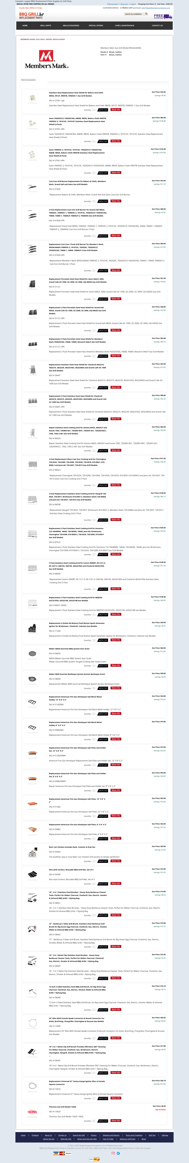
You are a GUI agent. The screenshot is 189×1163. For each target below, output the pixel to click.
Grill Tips (152, 1135)
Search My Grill (79, 1135)
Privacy (94, 1135)
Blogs (144, 1139)
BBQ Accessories (71, 25)
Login (133, 4)
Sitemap (165, 1135)
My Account (113, 4)
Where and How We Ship (87, 1139)
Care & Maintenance (124, 25)
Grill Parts (45, 25)
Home (23, 1135)
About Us (48, 1135)
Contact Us (157, 25)
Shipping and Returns (111, 1135)
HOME (25, 25)
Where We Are (48, 1139)
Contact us (62, 1135)
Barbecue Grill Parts (127, 1139)
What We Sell (66, 1139)
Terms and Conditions (134, 1135)
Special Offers (96, 25)
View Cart (124, 4)
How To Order (108, 1139)
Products (35, 1135)
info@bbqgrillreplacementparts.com (156, 8)
